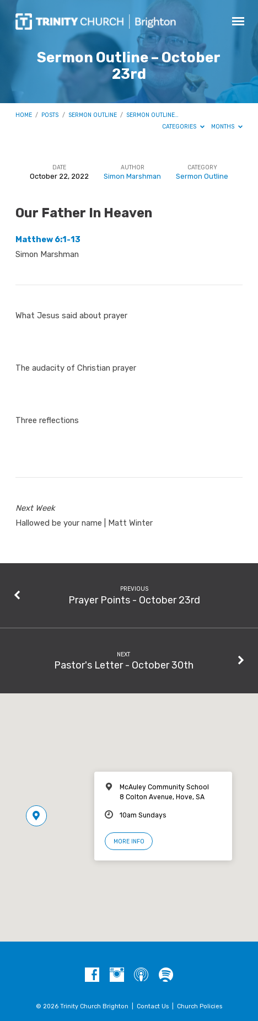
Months (227, 126)
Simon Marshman (132, 176)
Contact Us (153, 1006)
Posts (49, 115)
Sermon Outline (92, 115)
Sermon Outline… (152, 115)
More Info (129, 841)
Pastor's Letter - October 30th (124, 665)
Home (23, 115)
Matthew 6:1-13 (47, 239)
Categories (183, 126)
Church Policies (199, 1006)
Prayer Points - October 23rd (134, 600)
